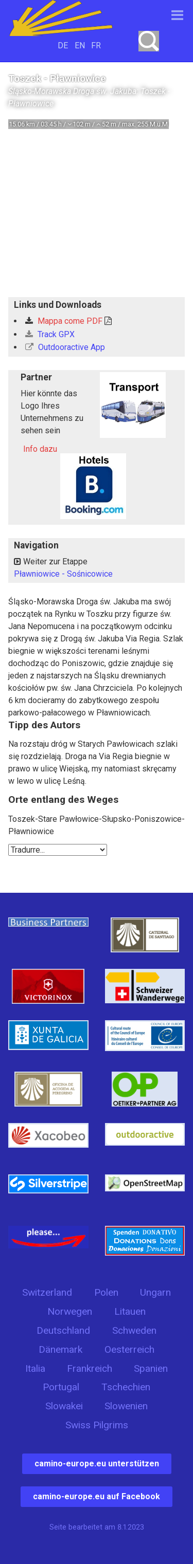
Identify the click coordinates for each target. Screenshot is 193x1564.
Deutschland (63, 1330)
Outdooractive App (65, 347)
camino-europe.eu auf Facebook (96, 1496)
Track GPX (50, 334)
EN (80, 45)
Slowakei (64, 1406)
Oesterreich (129, 1349)
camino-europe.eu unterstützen (96, 1463)
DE (63, 45)
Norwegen (69, 1311)
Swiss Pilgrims (96, 1425)
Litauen (130, 1311)
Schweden (134, 1330)
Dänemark (60, 1349)
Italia (35, 1368)
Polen (106, 1292)
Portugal (61, 1387)
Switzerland (47, 1292)
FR (96, 45)
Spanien (151, 1368)
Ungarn (155, 1292)
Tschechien (125, 1387)
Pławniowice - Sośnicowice (63, 574)
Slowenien (126, 1406)
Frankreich (89, 1368)
